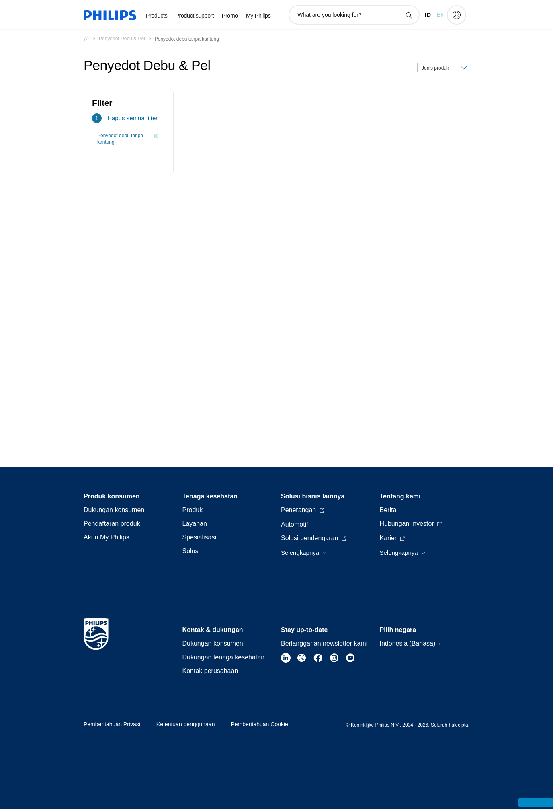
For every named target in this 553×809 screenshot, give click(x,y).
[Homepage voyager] (91, 38)
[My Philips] (456, 15)
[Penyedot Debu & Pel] (127, 38)
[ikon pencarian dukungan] (409, 15)
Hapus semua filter (132, 118)
